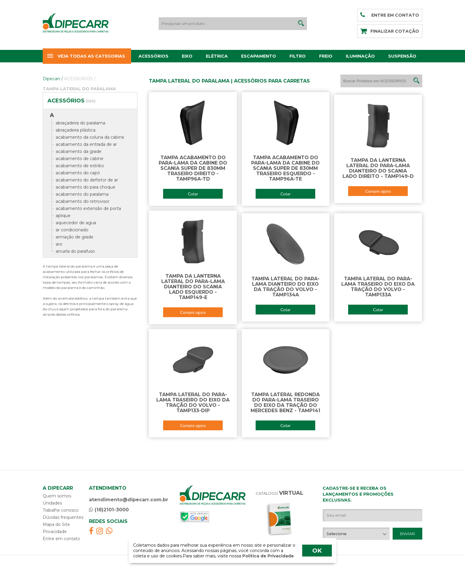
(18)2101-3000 (109, 510)
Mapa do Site (56, 524)
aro (59, 244)
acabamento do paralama (82, 194)
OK (317, 550)
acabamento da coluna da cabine (90, 137)
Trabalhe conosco (61, 510)
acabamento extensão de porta (88, 208)
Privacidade (55, 531)
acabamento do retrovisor (82, 201)
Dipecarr (53, 78)
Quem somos (57, 496)
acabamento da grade (78, 151)
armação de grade (74, 237)
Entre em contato (61, 538)
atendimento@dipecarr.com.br (128, 499)
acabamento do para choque (85, 187)
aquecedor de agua (76, 222)
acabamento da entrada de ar (86, 144)
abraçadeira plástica (75, 130)
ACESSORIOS (79, 78)
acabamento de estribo (80, 165)
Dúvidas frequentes (63, 517)
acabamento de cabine (79, 158)
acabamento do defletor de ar (87, 180)
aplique (63, 215)
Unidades (52, 503)
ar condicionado (72, 229)
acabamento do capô (78, 172)
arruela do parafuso (75, 251)
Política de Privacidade (267, 556)
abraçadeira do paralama (80, 123)
